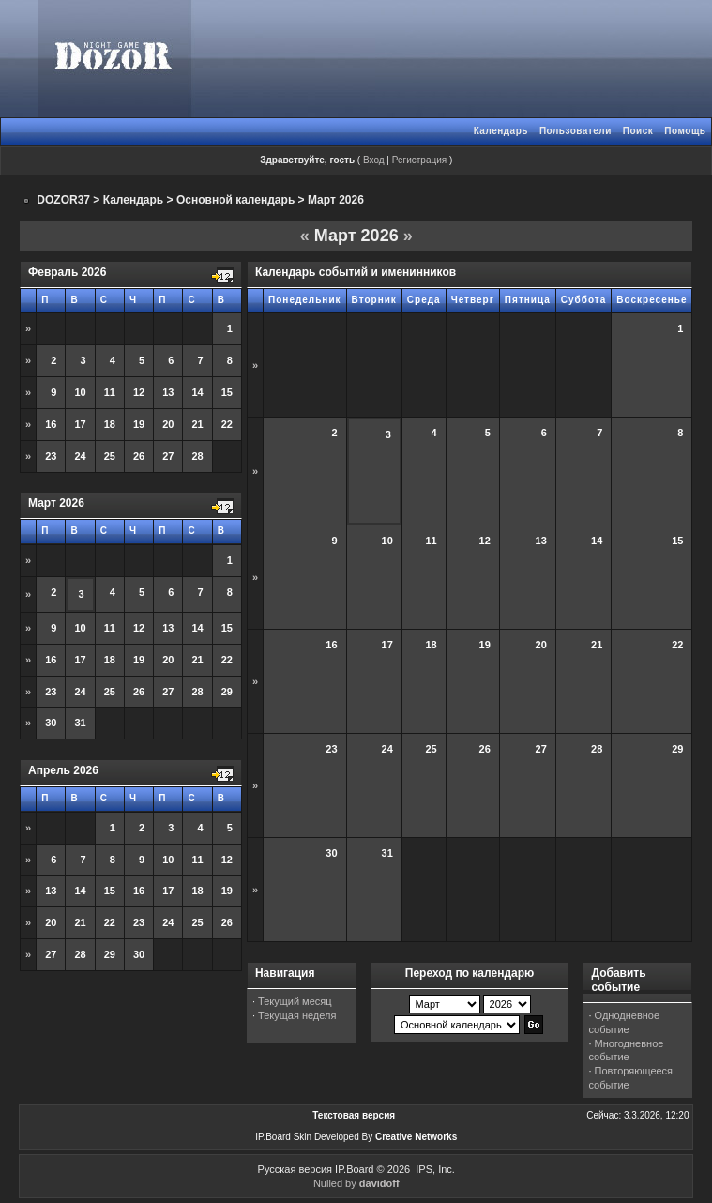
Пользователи (575, 131)
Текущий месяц (295, 1001)
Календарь (501, 131)
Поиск (638, 131)
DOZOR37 (63, 199)
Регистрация (419, 160)
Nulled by (356, 1183)
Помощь (684, 131)
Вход (374, 160)
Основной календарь (235, 199)
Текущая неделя (297, 1015)
